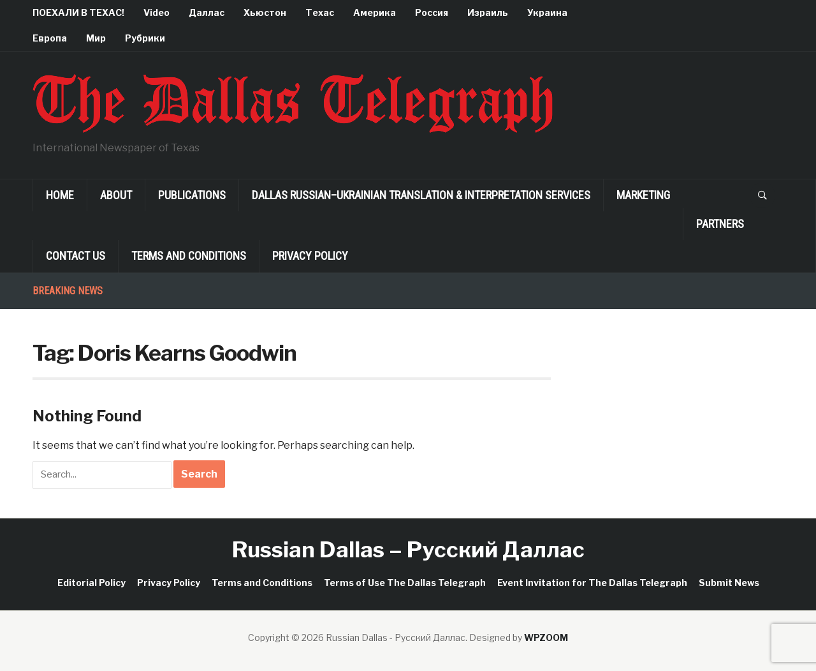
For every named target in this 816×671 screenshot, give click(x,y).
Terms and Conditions (188, 255)
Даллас (206, 12)
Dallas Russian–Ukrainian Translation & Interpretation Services (421, 195)
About (116, 195)
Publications (192, 195)
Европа (50, 38)
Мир (96, 38)
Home (60, 195)
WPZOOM (546, 637)
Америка (374, 12)
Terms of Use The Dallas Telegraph (405, 582)
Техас (319, 12)
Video (156, 12)
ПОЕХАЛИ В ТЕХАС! (78, 12)
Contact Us (75, 255)
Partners (720, 223)
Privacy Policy (310, 255)
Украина (547, 12)
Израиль (487, 12)
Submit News (729, 582)
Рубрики (145, 38)
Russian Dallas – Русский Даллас (408, 549)
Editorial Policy (91, 582)
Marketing (643, 195)
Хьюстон (265, 12)
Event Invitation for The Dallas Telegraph (592, 582)
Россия (431, 12)
